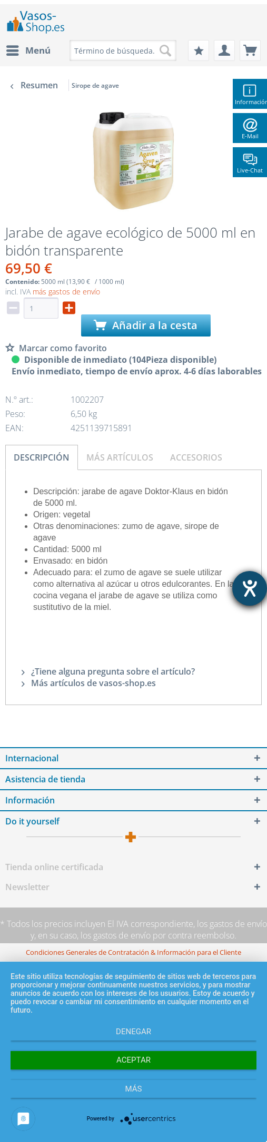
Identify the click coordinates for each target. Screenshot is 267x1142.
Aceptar (133, 1060)
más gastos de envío (66, 292)
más (133, 1089)
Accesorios (196, 457)
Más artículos (119, 457)
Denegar (133, 1031)
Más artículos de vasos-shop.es (89, 683)
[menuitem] (28, 50)
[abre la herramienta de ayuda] (249, 588)
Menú (28, 49)
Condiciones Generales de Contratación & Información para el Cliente (133, 952)
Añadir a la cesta (145, 325)
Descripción (42, 457)
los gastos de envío (232, 924)
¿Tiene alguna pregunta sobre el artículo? (108, 671)
